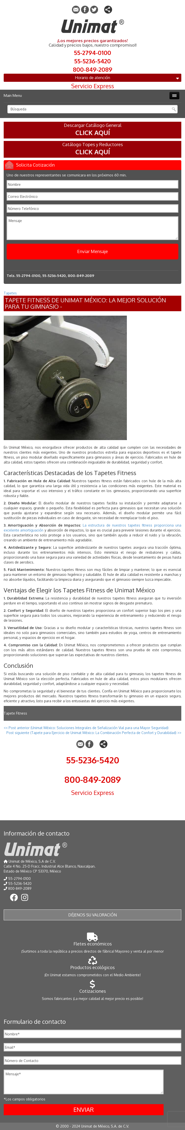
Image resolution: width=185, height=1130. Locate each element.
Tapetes (10, 293)
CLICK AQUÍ (92, 132)
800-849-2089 (92, 69)
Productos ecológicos (92, 964)
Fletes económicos (92, 941)
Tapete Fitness (15, 713)
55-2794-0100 (92, 52)
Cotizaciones (92, 988)
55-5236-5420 (92, 60)
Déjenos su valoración (92, 914)
